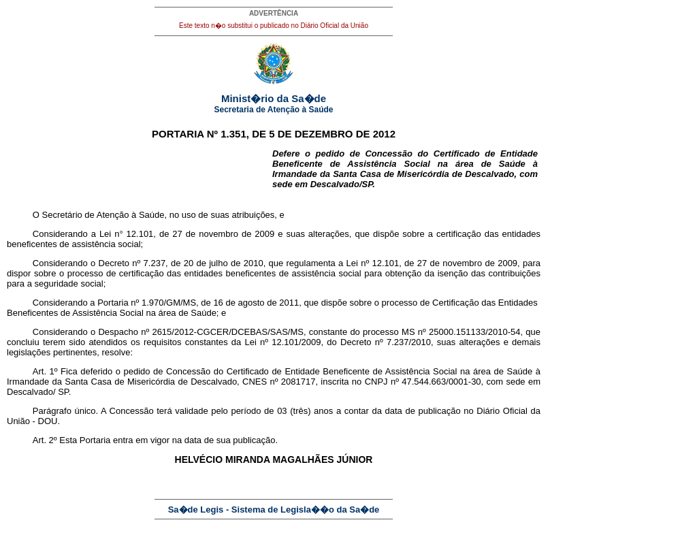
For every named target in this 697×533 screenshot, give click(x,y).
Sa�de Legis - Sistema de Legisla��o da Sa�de (274, 509)
